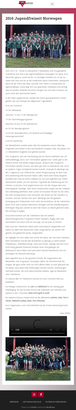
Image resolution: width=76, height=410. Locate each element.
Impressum (14, 402)
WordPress (50, 407)
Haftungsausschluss (32, 402)
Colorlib (33, 407)
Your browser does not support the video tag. (38, 326)
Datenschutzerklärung (56, 402)
